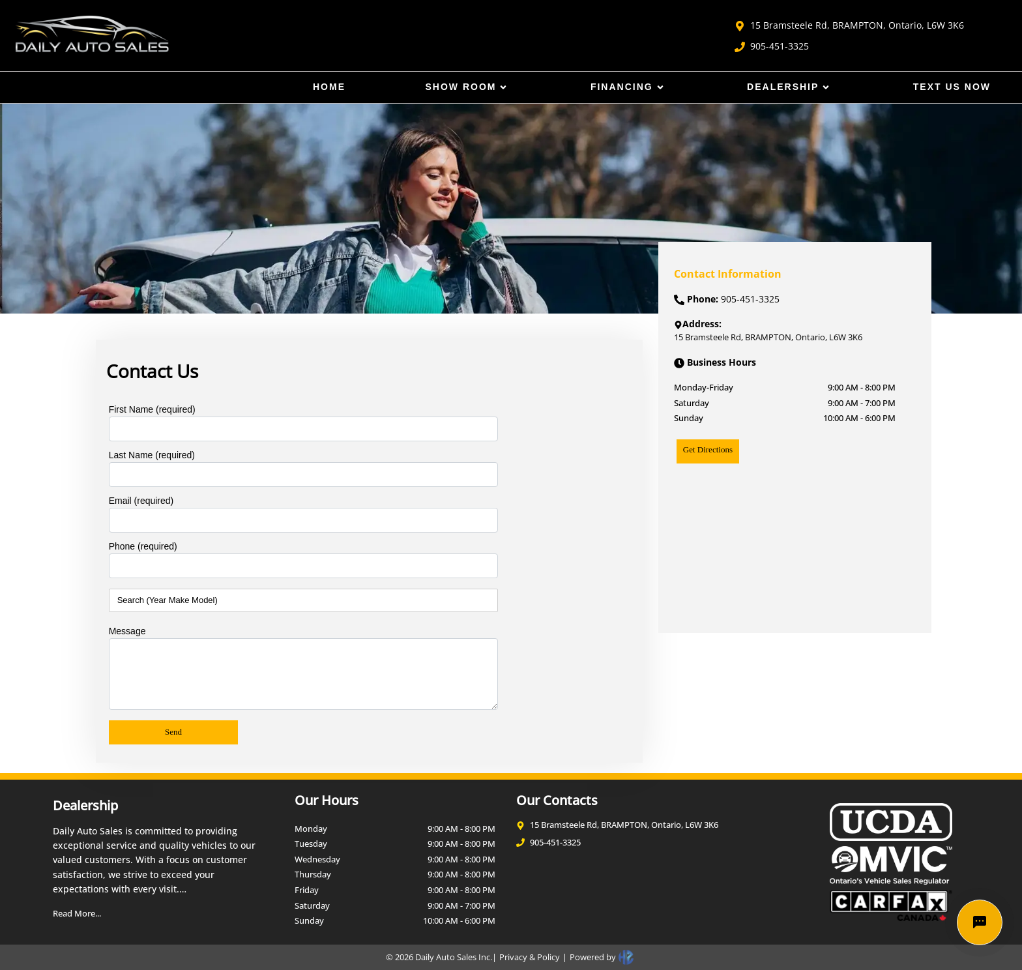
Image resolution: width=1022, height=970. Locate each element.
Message (127, 631)
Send (173, 732)
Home (329, 86)
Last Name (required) (152, 455)
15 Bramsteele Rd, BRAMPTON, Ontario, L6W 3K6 (849, 25)
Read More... (77, 913)
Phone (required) (143, 546)
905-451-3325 (772, 46)
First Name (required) (152, 409)
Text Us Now (952, 86)
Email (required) (141, 500)
